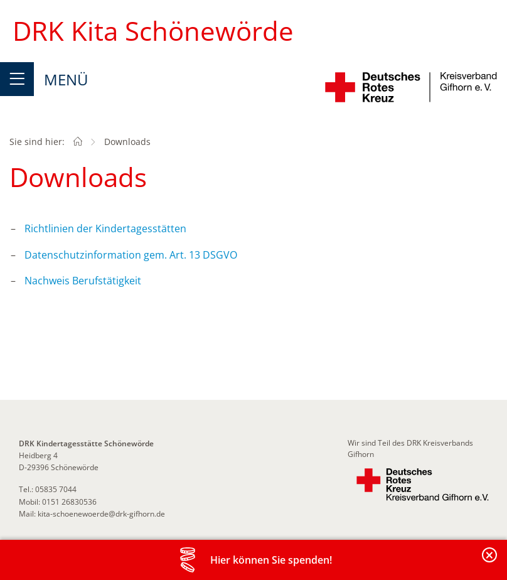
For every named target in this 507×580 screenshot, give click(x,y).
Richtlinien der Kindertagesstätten (105, 228)
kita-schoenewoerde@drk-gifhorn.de (101, 513)
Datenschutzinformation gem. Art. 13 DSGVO (130, 255)
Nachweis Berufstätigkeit (82, 280)
